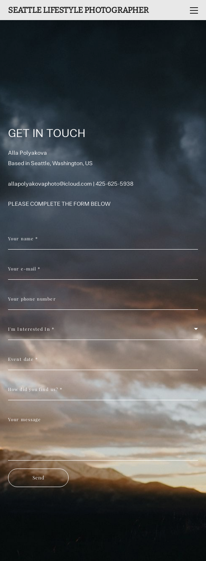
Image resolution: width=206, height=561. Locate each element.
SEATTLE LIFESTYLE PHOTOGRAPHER (78, 10)
